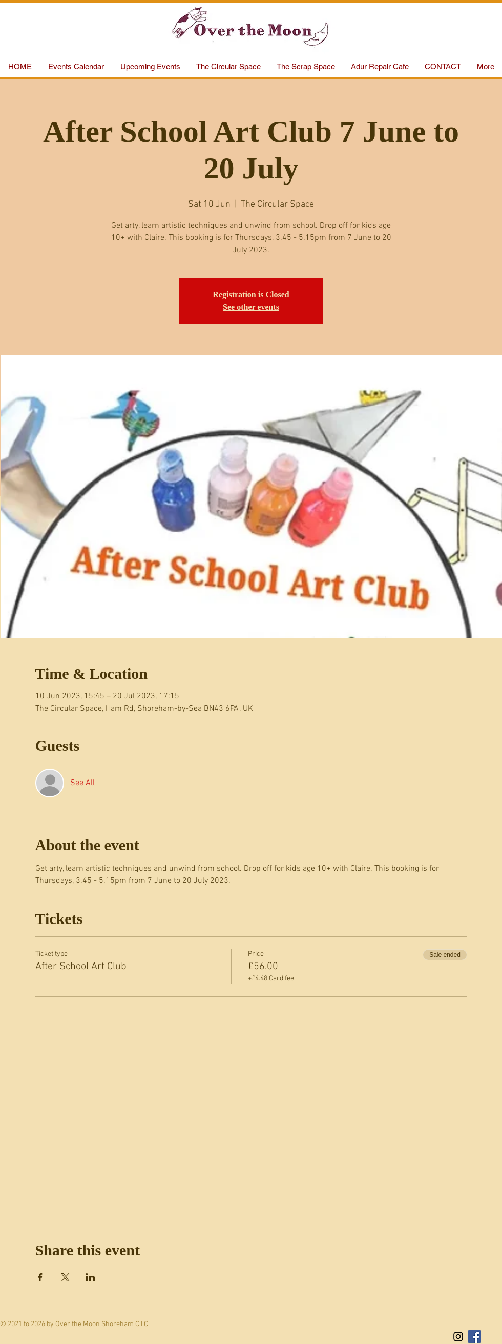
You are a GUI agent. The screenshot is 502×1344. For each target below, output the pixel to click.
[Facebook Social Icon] (474, 1336)
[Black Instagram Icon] (458, 1336)
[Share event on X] (65, 1277)
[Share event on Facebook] (40, 1277)
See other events (251, 307)
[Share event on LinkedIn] (90, 1277)
